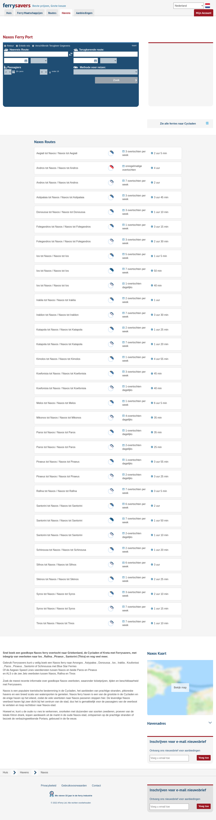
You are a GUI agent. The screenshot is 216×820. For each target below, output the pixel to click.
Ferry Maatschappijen (30, 13)
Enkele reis (24, 30)
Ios (40, 656)
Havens (66, 13)
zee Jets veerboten (29, 673)
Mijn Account (203, 13)
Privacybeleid (48, 785)
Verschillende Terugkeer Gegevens (52, 30)
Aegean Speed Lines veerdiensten (30, 670)
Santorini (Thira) (76, 656)
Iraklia (121, 662)
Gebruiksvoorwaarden (74, 785)
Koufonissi (133, 662)
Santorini (29, 666)
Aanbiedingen (84, 13)
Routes (52, 13)
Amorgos (77, 662)
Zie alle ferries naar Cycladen (178, 107)
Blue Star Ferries (67, 666)
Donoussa (104, 662)
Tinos (72, 673)
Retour (10, 30)
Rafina (48, 656)
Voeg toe (204, 757)
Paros (8, 666)
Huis (9, 13)
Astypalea (91, 662)
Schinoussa (45, 666)
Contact (96, 785)
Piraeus (59, 656)
